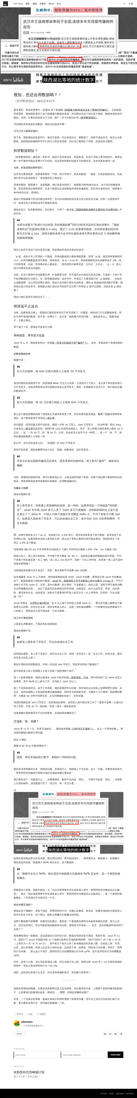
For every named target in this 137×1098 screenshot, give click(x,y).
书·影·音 (19, 1014)
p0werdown (27, 1021)
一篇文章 (50, 418)
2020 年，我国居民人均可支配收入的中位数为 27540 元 (83, 580)
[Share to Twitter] (104, 1033)
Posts (111, 1093)
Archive (104, 1093)
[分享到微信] (115, 1033)
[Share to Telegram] (121, 1033)
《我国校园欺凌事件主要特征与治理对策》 (97, 209)
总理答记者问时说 (39, 603)
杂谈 (30, 1014)
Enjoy (19, 1034)
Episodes (120, 1093)
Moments (130, 1093)
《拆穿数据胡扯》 (88, 117)
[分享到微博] (110, 1033)
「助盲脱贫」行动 (78, 677)
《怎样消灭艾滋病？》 (83, 728)
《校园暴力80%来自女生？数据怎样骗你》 (86, 109)
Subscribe (116, 1054)
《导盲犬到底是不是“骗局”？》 (71, 342)
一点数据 (41, 1014)
